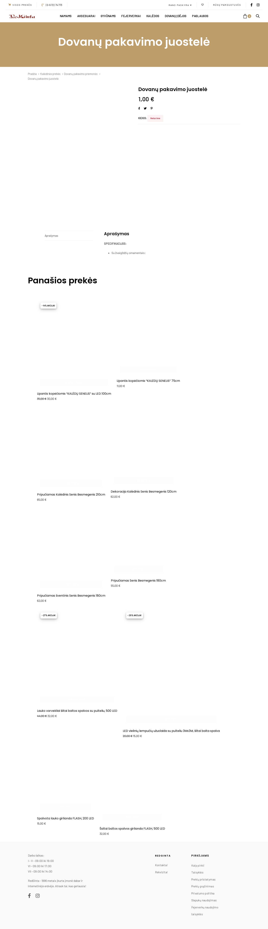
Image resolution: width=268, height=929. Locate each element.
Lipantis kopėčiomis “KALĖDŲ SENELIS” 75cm (148, 381)
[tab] (69, 236)
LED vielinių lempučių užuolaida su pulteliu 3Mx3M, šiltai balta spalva (171, 731)
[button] (180, 5)
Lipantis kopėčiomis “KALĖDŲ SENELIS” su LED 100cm (74, 393)
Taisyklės (197, 872)
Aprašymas (51, 235)
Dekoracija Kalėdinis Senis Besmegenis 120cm (143, 491)
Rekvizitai (161, 872)
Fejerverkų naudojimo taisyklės (204, 911)
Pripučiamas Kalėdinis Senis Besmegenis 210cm (71, 494)
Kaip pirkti (198, 865)
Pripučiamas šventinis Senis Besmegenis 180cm (71, 595)
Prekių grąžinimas (202, 886)
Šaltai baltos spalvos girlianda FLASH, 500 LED (132, 828)
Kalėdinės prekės (50, 73)
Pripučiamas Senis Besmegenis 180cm (138, 580)
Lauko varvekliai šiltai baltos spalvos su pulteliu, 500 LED (77, 711)
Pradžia (32, 73)
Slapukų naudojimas (204, 900)
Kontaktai (161, 865)
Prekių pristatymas (203, 879)
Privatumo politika (203, 893)
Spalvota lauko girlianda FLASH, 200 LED (65, 818)
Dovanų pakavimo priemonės (81, 73)
